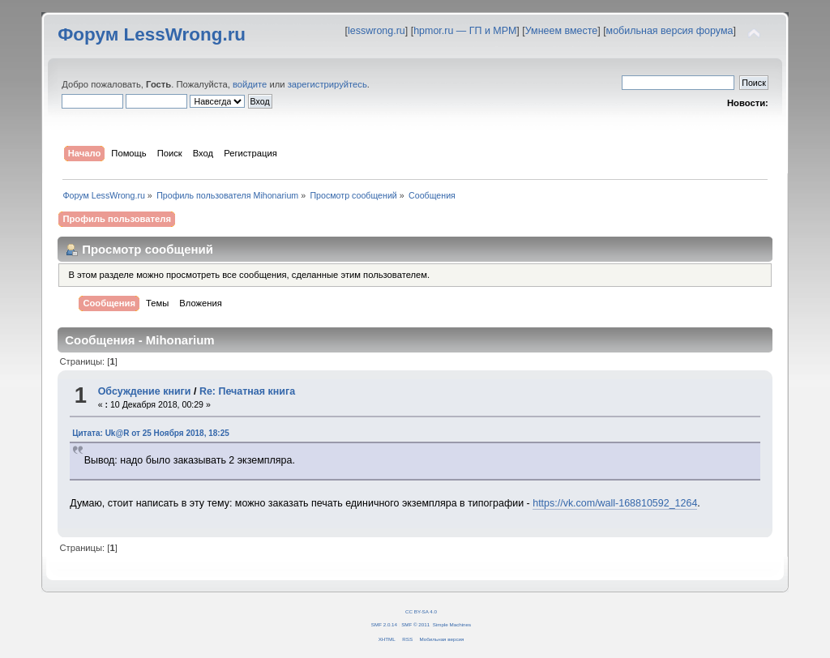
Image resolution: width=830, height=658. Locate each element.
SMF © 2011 (415, 624)
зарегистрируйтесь (327, 84)
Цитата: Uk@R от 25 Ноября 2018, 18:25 (150, 433)
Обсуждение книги (144, 391)
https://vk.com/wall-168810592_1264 (615, 503)
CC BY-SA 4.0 (421, 611)
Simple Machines (452, 624)
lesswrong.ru (376, 30)
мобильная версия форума (670, 30)
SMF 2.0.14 (384, 624)
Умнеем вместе (561, 30)
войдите (250, 84)
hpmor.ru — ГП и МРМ (464, 30)
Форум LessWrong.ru (152, 34)
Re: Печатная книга (247, 391)
